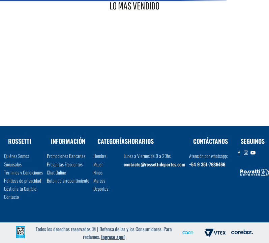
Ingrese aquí (113, 236)
